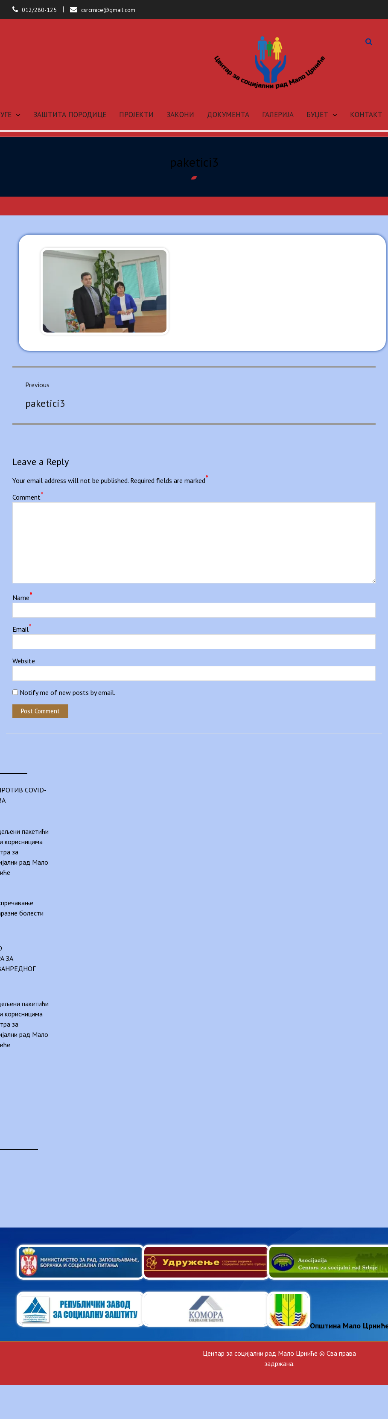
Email (22, 628)
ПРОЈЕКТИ (136, 114)
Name (22, 597)
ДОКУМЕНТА (228, 114)
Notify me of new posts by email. (67, 692)
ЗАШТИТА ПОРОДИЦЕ (69, 114)
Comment (28, 496)
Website (23, 661)
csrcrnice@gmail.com (108, 10)
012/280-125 (39, 10)
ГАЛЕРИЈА (278, 114)
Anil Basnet (353, 1373)
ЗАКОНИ (180, 114)
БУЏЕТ (317, 114)
